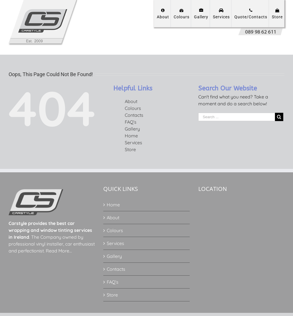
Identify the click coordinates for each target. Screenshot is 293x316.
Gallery (132, 129)
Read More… (59, 251)
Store (130, 149)
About (131, 101)
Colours (133, 108)
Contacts (134, 115)
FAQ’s (130, 122)
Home (131, 136)
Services (133, 142)
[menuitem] (162, 13)
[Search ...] (236, 117)
